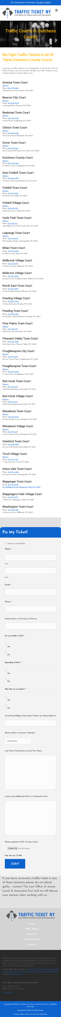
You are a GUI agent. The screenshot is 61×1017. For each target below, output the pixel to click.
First (6, 564)
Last (6, 577)
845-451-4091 (13, 357)
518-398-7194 (13, 329)
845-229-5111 (13, 223)
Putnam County (39, 972)
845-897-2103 (13, 208)
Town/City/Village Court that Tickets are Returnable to (30, 716)
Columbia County (51, 972)
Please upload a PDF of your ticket (21, 842)
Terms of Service (32, 1014)
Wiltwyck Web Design (35, 1010)
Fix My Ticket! (43, 2)
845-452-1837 (13, 238)
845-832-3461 (13, 148)
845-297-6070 (13, 485)
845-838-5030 (13, 103)
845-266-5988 (13, 133)
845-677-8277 (13, 264)
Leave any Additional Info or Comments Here (26, 796)
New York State (16, 974)
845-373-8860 (13, 88)
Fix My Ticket (7, 992)
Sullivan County (14, 972)
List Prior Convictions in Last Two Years (23, 751)
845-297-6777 (13, 497)
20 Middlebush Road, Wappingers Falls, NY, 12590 (21, 487)
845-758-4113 (13, 402)
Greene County (26, 972)
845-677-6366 (13, 510)
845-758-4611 (13, 387)
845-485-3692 (13, 372)
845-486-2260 (13, 163)
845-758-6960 (13, 251)
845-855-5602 (13, 301)
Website (5, 86)
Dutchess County (44, 969)
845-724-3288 (13, 472)
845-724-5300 (13, 118)
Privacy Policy (19, 1014)
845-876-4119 (12, 432)
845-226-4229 (13, 178)
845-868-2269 (13, 444)
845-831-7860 (13, 193)
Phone (8, 601)
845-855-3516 (13, 314)
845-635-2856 (13, 342)
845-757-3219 (13, 460)
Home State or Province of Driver (21, 619)
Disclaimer (43, 1014)
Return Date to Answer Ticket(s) (20, 733)
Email (8, 584)
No (8, 655)
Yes (8, 647)
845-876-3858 (13, 417)
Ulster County (32, 969)
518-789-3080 (13, 276)
